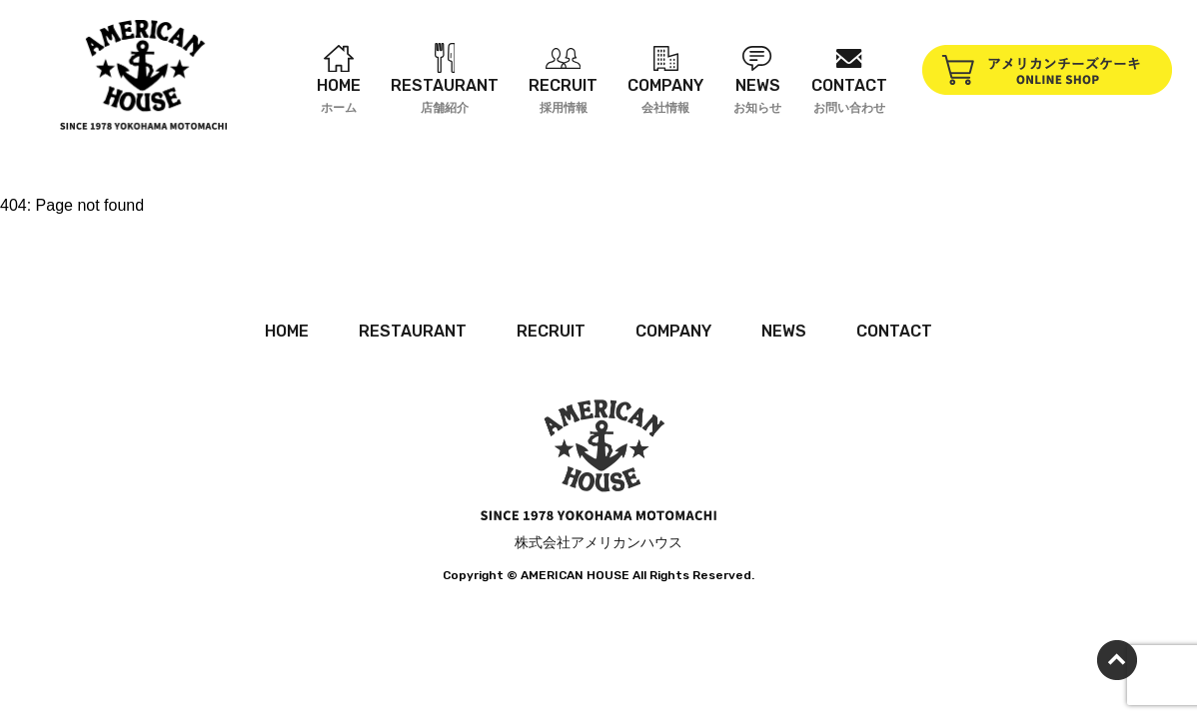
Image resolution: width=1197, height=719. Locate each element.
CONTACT (894, 331)
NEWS (783, 331)
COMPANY (673, 331)
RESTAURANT (413, 331)
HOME (287, 331)
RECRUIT (551, 331)
